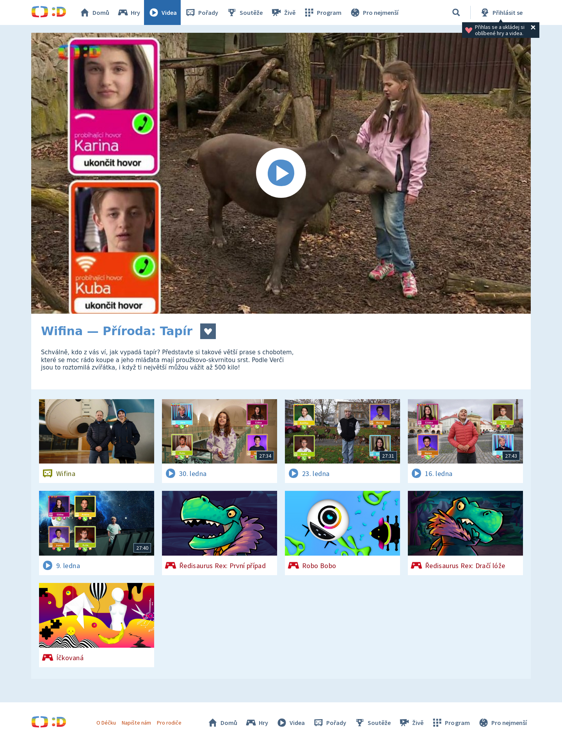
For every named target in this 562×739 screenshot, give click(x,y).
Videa (162, 12)
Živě (282, 12)
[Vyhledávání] (456, 12)
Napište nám (136, 722)
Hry (128, 12)
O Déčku (106, 722)
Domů (94, 12)
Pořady (201, 12)
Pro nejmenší (373, 12)
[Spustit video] (281, 173)
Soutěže (244, 12)
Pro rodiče (169, 722)
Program (322, 12)
